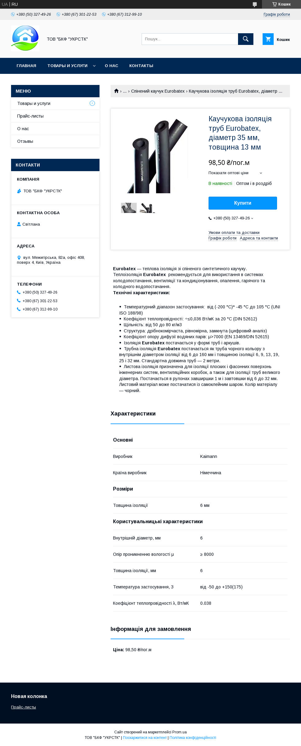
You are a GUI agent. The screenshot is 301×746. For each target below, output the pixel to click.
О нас (111, 65)
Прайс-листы (30, 116)
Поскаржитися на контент (145, 738)
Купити (243, 203)
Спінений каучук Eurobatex (158, 91)
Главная (26, 65)
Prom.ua (179, 732)
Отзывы (25, 141)
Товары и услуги (67, 65)
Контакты (141, 65)
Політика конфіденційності (193, 738)
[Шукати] (245, 39)
